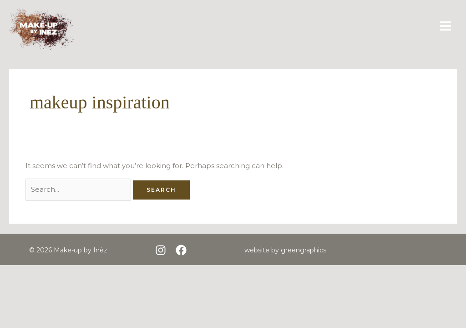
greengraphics (303, 250)
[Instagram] (160, 250)
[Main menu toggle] (445, 26)
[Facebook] (181, 250)
